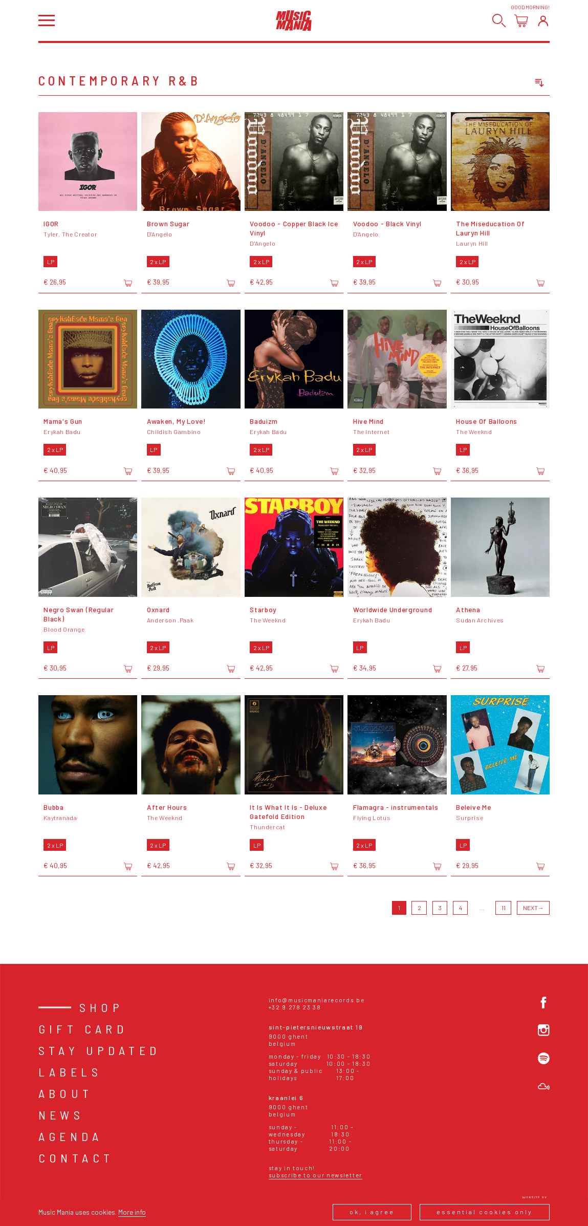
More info (132, 1212)
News (61, 1114)
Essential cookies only (485, 1211)
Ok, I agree (372, 1211)
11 (504, 907)
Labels (70, 1071)
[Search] (499, 21)
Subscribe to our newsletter (315, 1175)
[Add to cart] (128, 283)
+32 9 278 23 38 (295, 1007)
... (482, 907)
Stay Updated (99, 1050)
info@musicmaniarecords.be (317, 1000)
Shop (101, 1007)
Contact (76, 1157)
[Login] (543, 21)
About (65, 1093)
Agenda (70, 1136)
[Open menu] (46, 20)
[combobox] (500, 83)
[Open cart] (521, 21)
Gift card (83, 1028)
